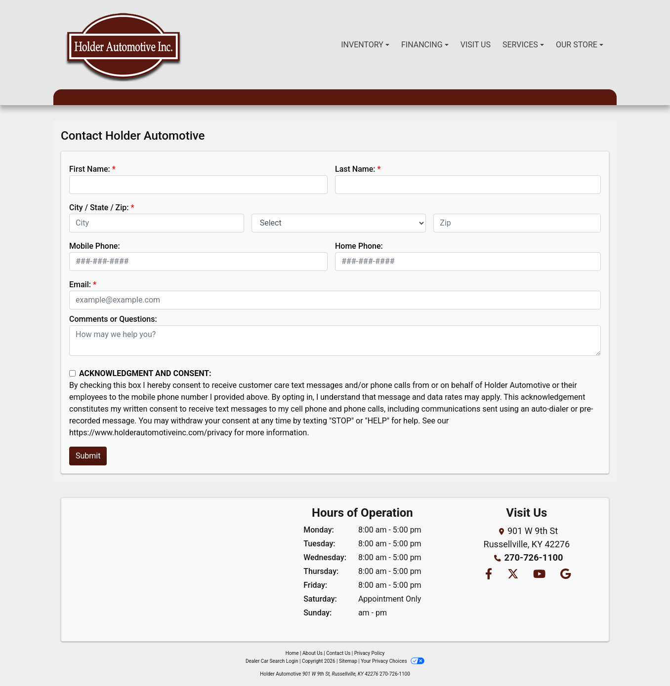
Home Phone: (359, 246)
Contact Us (338, 653)
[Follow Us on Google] (564, 575)
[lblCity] (156, 223)
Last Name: (355, 169)
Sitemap (348, 661)
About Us (312, 653)
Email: (80, 284)
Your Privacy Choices (392, 661)
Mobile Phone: (94, 246)
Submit (88, 455)
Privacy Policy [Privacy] (369, 653)
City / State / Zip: (99, 207)
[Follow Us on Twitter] (512, 575)
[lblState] (338, 223)
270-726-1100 (533, 557)
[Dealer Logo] (123, 44)
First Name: (89, 169)
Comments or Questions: (113, 319)
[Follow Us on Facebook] (488, 575)
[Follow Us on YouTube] (539, 575)
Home (292, 653)
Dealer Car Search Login (272, 661)
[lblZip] (517, 223)
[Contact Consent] (72, 373)
